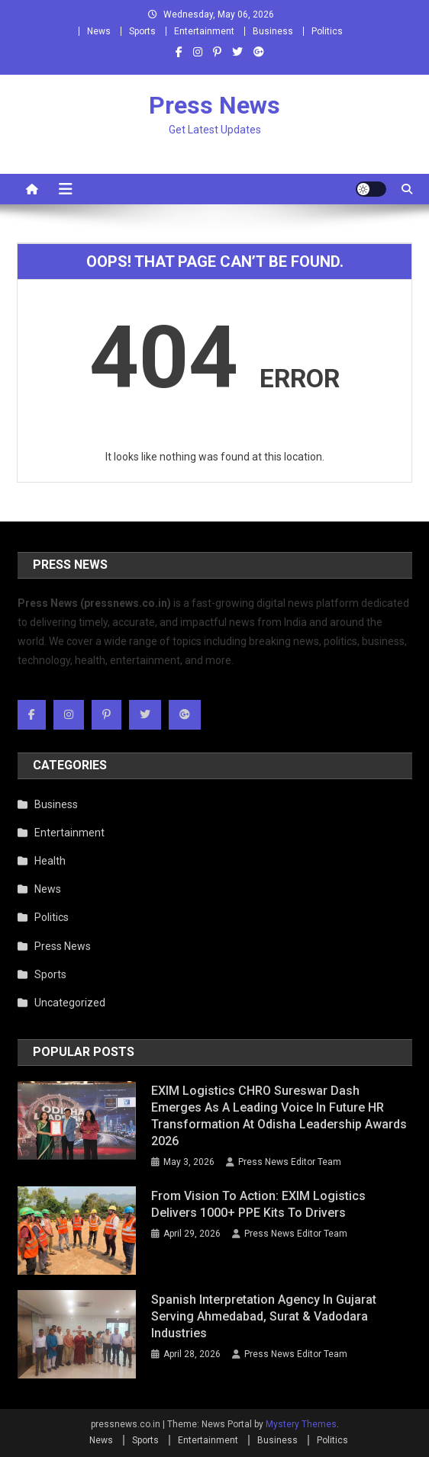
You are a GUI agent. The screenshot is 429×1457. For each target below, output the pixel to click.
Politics (327, 31)
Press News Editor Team (289, 1162)
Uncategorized (69, 1002)
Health (50, 861)
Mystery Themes (301, 1424)
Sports (142, 31)
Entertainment (204, 31)
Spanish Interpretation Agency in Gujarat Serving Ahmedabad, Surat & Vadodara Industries (263, 1316)
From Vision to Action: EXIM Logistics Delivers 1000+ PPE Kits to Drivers (258, 1204)
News (99, 31)
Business (273, 31)
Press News (214, 105)
